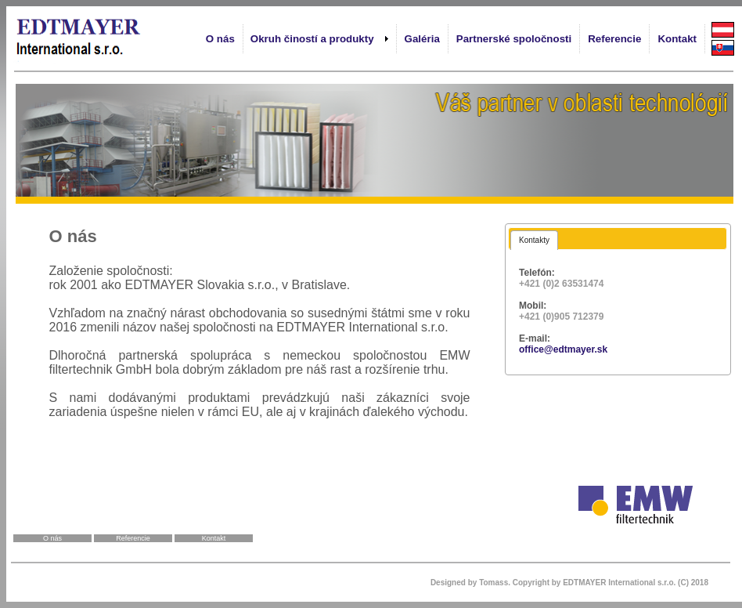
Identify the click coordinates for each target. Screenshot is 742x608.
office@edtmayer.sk (563, 349)
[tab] (534, 240)
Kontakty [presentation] (534, 240)
